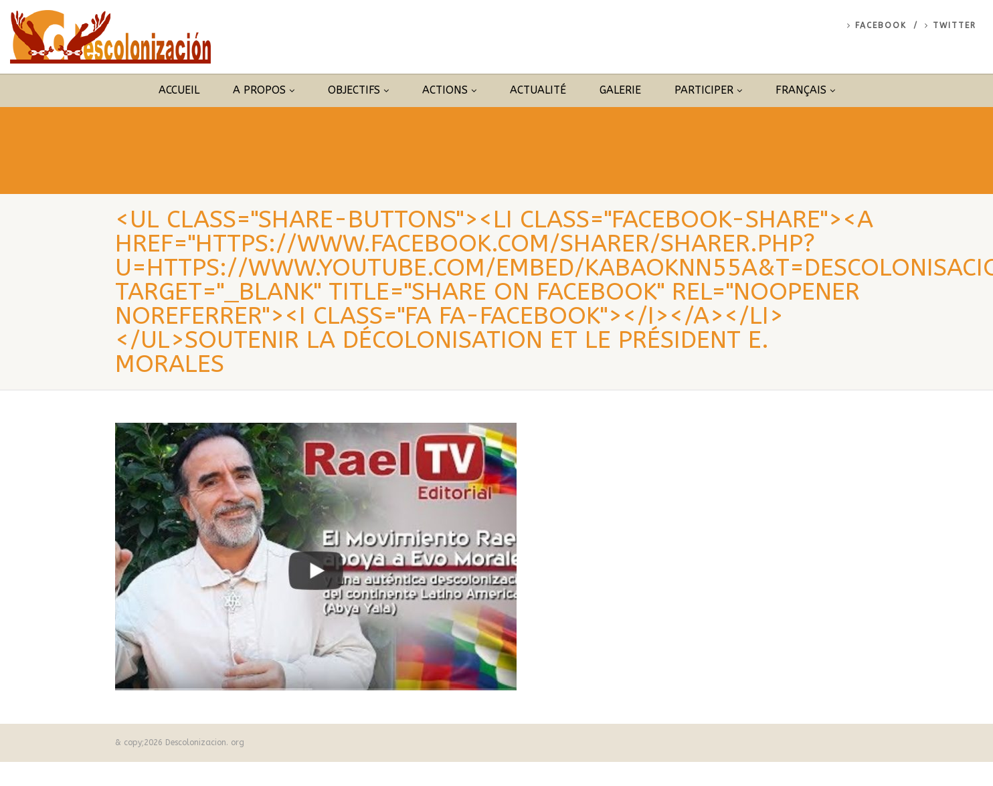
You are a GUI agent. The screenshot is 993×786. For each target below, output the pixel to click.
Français (805, 90)
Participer (708, 90)
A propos (263, 90)
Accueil (179, 90)
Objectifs (358, 90)
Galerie (620, 90)
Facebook (877, 25)
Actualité (538, 90)
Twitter (950, 25)
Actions (449, 90)
